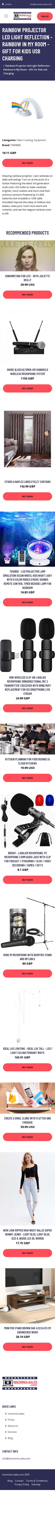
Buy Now (27, 162)
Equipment (40, 140)
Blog (10, 1438)
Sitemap (36, 1484)
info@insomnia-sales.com (41, 4)
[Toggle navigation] (6, 16)
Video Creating (25, 140)
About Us (13, 1426)
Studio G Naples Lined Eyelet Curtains (28, 481)
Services (12, 1432)
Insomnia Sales (16, 1413)
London (8, 4)
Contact (19, 1480)
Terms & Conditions (37, 1480)
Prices (45, 16)
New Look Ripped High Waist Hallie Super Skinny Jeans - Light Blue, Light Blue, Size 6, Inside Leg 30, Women (27, 1234)
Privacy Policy (22, 1484)
